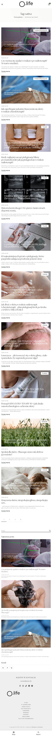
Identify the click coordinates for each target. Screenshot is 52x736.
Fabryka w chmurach (37, 727)
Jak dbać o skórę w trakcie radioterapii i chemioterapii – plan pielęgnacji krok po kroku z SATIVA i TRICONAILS (23, 307)
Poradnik (45, 127)
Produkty (44, 373)
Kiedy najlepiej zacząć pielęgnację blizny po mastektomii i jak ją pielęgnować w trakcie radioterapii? (22, 160)
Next (20, 519)
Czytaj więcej (5, 71)
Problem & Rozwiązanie (41, 30)
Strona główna (18, 17)
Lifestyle (45, 274)
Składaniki (44, 421)
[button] (49, 4)
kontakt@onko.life (26, 681)
